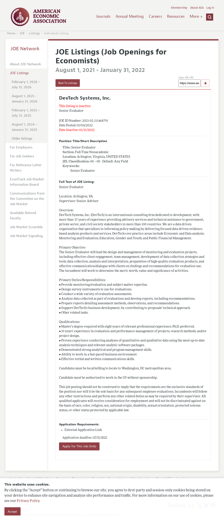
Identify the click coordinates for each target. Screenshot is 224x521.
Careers (155, 16)
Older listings (22, 138)
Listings (34, 33)
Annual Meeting (130, 16)
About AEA (197, 8)
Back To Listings (67, 83)
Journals (103, 16)
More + (196, 16)
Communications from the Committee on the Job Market (27, 198)
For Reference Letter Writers (26, 168)
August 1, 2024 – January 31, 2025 (25, 127)
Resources (176, 16)
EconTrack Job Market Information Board (27, 182)
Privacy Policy (28, 501)
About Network (25, 64)
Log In (210, 8)
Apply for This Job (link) (79, 446)
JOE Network (25, 48)
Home (11, 33)
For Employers (21, 147)
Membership (179, 8)
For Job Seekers (22, 156)
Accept (12, 511)
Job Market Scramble (26, 227)
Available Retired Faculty (23, 215)
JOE (22, 33)
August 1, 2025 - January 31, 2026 (24, 99)
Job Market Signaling (26, 236)
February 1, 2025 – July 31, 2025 (26, 113)
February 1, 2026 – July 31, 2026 (26, 84)
